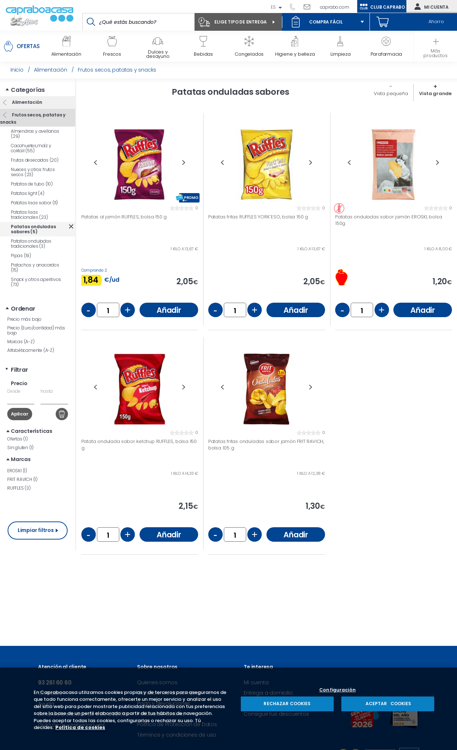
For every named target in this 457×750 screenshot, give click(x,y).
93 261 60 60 (295, 6)
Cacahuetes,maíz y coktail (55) (31, 148)
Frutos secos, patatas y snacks (32, 118)
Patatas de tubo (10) (32, 184)
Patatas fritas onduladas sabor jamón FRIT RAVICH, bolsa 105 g (266, 444)
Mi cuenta (430, 6)
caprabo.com (334, 7)
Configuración (337, 690)
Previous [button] (95, 162)
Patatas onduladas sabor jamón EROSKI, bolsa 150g (388, 220)
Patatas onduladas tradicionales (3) (31, 243)
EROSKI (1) (17, 471)
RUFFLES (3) (19, 488)
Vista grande (435, 93)
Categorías (28, 90)
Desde (14, 391)
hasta (46, 391)
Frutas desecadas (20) (35, 160)
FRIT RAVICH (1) (22, 479)
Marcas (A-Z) (21, 341)
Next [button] (183, 162)
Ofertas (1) (17, 439)
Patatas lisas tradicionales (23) (29, 214)
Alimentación (26, 102)
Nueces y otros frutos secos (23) (33, 172)
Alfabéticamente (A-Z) (30, 350)
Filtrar (19, 370)
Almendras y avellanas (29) (35, 133)
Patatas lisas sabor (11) (34, 203)
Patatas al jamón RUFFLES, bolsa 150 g (124, 217)
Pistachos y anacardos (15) (35, 267)
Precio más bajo (24, 319)
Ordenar (23, 308)
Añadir (169, 310)
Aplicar (20, 413)
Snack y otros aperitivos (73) (36, 281)
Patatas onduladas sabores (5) (33, 229)
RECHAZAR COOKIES (287, 703)
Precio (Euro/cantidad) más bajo (36, 330)
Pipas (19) (21, 255)
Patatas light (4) (27, 193)
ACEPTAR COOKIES (387, 703)
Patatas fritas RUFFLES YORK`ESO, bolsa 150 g (258, 217)
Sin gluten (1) (20, 447)
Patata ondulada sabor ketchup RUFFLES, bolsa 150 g (139, 444)
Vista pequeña (391, 93)
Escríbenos (310, 6)
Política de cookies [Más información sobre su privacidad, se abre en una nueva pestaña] (80, 727)
